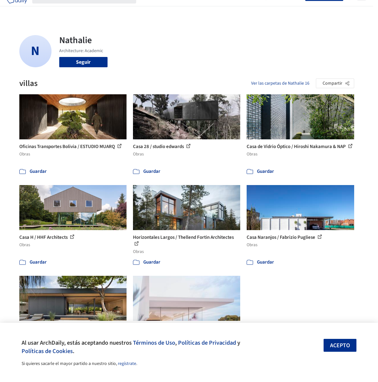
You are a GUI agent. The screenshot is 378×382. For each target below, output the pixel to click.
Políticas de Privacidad (207, 343)
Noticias (233, 9)
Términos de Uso (154, 343)
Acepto (340, 345)
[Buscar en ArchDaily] (89, 9)
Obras (148, 9)
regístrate (127, 363)
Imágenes (169, 9)
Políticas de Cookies (47, 351)
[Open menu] (361, 9)
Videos (253, 9)
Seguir (83, 62)
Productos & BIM (202, 9)
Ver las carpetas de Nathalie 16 (280, 83)
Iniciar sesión (287, 9)
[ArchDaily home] (16, 9)
